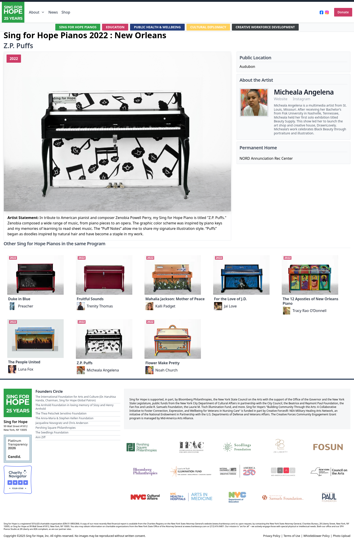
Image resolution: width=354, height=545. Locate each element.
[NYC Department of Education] (237, 497)
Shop (65, 12)
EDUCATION (115, 27)
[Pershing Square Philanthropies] (145, 446)
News (53, 12)
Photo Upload (341, 536)
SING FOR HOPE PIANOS (77, 27)
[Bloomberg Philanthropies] (145, 472)
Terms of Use (292, 536)
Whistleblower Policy (316, 536)
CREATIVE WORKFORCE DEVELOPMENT (265, 27)
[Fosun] (329, 446)
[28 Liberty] (283, 446)
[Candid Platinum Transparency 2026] (18, 449)
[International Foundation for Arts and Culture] (191, 446)
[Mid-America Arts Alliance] (283, 472)
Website (280, 98)
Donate (343, 12)
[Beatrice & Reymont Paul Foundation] (329, 497)
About (37, 12)
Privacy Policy (271, 536)
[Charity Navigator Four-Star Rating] (18, 480)
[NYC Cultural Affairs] (145, 497)
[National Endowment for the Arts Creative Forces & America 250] (237, 472)
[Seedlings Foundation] (237, 446)
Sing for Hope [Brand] (16, 421)
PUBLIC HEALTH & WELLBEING (157, 27)
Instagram (301, 98)
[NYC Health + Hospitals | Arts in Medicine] (191, 497)
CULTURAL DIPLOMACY (208, 27)
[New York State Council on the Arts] (329, 472)
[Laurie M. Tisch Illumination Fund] (191, 472)
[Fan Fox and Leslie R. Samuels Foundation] (283, 497)
